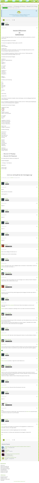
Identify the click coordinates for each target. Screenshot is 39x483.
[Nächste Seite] (14, 20)
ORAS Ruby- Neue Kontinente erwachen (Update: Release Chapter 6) (17, 446)
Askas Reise (7, 450)
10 (12, 20)
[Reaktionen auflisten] (2, 269)
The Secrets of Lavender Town (10, 457)
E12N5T (10, 7)
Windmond (6, 451)
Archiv (6, 448)
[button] (37, 1)
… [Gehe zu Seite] (10, 20)
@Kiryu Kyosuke (11, 305)
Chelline (6, 447)
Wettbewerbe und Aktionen (9, 455)
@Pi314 (2, 426)
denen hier (28, 411)
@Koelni (2, 265)
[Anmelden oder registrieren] (35, 1)
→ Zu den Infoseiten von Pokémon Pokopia (19, 15)
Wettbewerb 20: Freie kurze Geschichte (12, 453)
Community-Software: (19, 481)
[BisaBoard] (2, 1)
